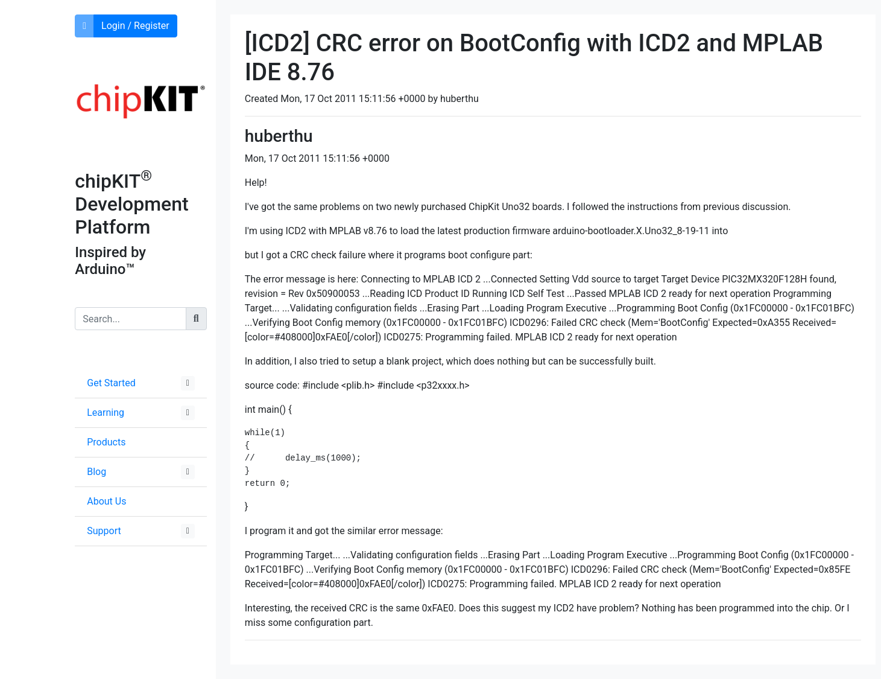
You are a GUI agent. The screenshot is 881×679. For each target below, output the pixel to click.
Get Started (111, 383)
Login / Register (135, 25)
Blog (96, 471)
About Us (106, 501)
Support (104, 531)
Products (106, 442)
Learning (105, 412)
